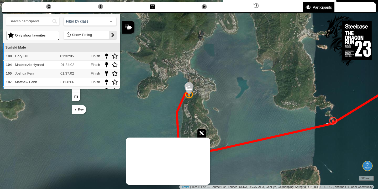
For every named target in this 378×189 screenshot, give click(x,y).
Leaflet (185, 186)
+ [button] (126, 58)
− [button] (126, 66)
